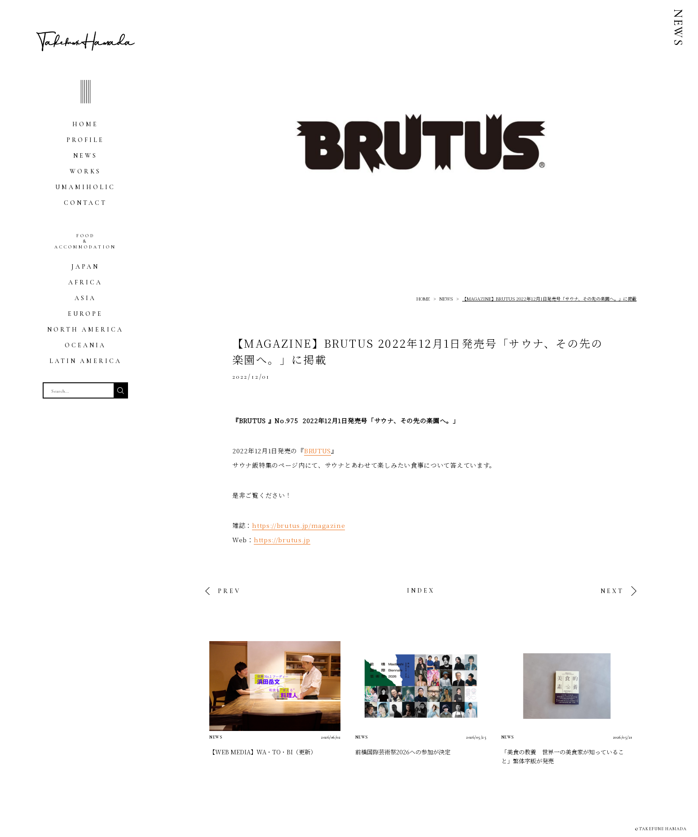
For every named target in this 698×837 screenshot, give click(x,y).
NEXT (612, 591)
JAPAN (85, 266)
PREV (229, 591)
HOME (85, 124)
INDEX (421, 590)
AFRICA (85, 282)
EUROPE (85, 314)
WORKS (85, 171)
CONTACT (85, 203)
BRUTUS (317, 450)
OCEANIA (85, 345)
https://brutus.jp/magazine (298, 525)
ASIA (85, 298)
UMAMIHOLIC (85, 187)
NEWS (85, 155)
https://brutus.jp (282, 539)
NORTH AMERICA (85, 329)
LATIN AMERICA (85, 361)
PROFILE (85, 140)
